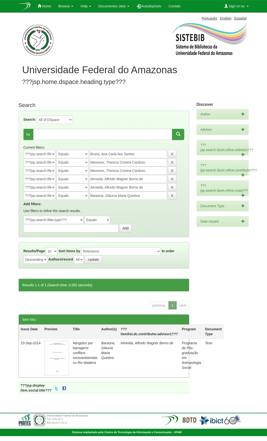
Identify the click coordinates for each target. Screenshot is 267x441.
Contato (175, 6)
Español (240, 18)
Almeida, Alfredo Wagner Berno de (147, 343)
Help (86, 6)
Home (44, 6)
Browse (65, 6)
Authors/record (60, 259)
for (28, 134)
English (226, 18)
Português (209, 18)
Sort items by (69, 251)
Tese (208, 343)
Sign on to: (236, 6)
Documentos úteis (113, 6)
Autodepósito (149, 6)
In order (168, 251)
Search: (29, 119)
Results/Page (34, 251)
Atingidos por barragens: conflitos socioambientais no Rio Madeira (85, 353)
